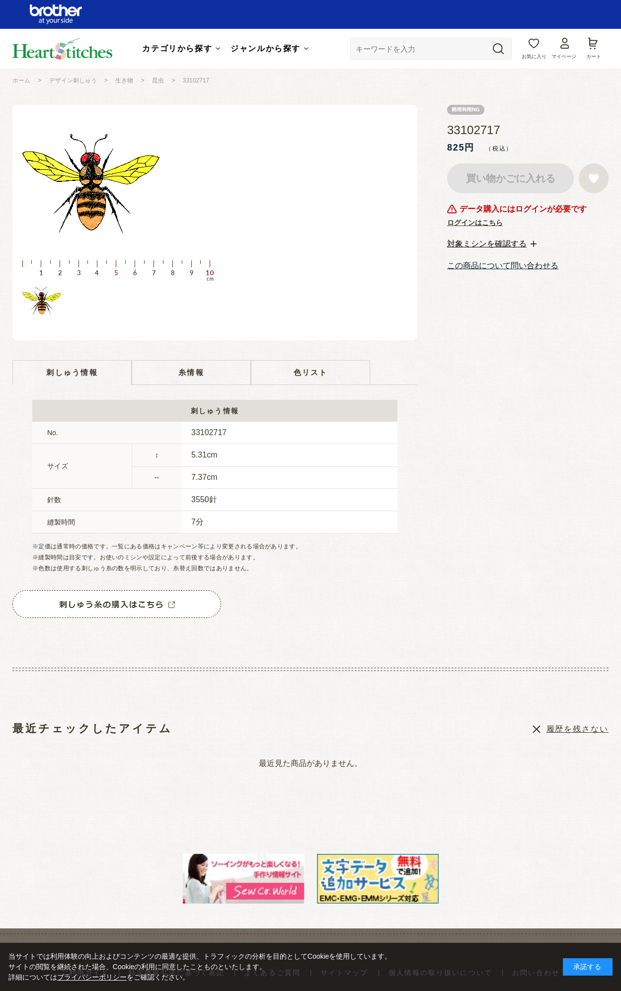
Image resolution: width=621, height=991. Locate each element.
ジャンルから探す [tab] (266, 48)
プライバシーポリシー (92, 977)
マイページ (563, 56)
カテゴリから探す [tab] (177, 48)
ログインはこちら (475, 223)
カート (593, 56)
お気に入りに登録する (594, 178)
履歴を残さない (577, 729)
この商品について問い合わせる (502, 265)
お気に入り (534, 56)
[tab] (492, 244)
